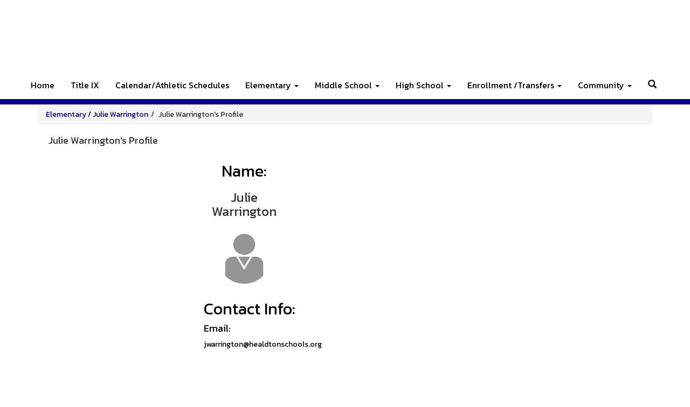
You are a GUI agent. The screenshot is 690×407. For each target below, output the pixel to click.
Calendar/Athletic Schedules (172, 85)
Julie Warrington (120, 114)
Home (42, 85)
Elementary (66, 114)
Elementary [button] (272, 85)
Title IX (85, 85)
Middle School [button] (347, 85)
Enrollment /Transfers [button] (514, 85)
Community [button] (605, 85)
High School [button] (423, 85)
